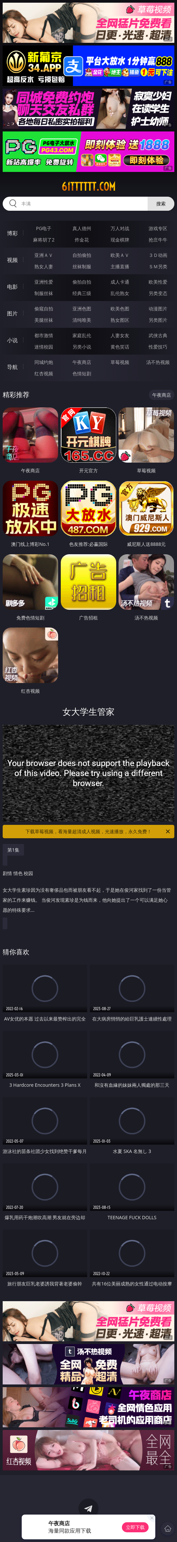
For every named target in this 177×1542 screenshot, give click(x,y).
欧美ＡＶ (120, 255)
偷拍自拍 (81, 282)
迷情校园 (43, 347)
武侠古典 (158, 335)
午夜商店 (81, 362)
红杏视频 (43, 373)
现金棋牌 (120, 239)
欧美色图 (120, 308)
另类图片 (158, 320)
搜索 (161, 203)
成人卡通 (120, 282)
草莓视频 (120, 362)
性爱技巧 (158, 347)
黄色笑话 (120, 347)
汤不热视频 (158, 362)
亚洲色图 (81, 308)
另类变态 (158, 293)
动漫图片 (158, 308)
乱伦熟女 (120, 293)
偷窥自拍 (43, 308)
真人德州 (81, 228)
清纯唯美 (81, 320)
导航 (12, 367)
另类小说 (81, 347)
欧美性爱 (158, 282)
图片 (12, 313)
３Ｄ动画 (158, 255)
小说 (12, 340)
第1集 (13, 850)
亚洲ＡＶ (43, 255)
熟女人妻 (43, 266)
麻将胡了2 (43, 239)
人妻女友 (120, 335)
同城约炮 (43, 362)
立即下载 (135, 1527)
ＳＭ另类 (158, 266)
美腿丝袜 (43, 320)
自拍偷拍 (81, 255)
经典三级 (81, 293)
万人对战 (120, 228)
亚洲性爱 (43, 282)
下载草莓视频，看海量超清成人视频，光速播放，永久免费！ (98, 832)
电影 (12, 286)
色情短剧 (81, 373)
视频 (12, 260)
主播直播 (120, 266)
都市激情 (43, 335)
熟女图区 (120, 320)
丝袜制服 (81, 266)
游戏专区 (158, 228)
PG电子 (44, 228)
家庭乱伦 (81, 335)
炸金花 (82, 239)
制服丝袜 (43, 293)
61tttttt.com (88, 186)
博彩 (12, 233)
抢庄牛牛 (158, 239)
